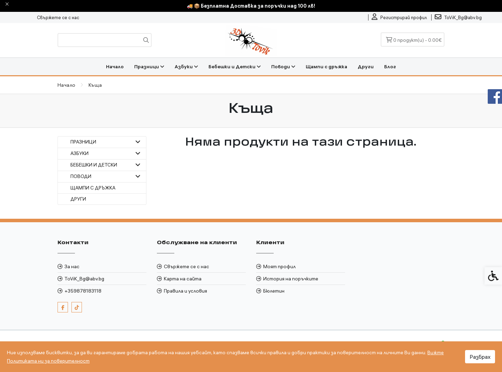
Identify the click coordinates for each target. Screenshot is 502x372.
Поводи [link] (283, 66)
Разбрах (480, 356)
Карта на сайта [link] (182, 279)
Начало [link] (115, 66)
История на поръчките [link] (290, 279)
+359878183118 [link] (82, 291)
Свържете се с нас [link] (58, 17)
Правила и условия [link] (185, 291)
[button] (138, 142)
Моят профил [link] (279, 266)
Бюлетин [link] (273, 291)
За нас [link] (71, 266)
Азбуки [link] (186, 66)
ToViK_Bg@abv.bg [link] (84, 279)
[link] (399, 17)
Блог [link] (390, 66)
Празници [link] (149, 66)
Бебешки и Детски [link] (234, 66)
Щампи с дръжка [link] (326, 66)
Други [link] (366, 66)
